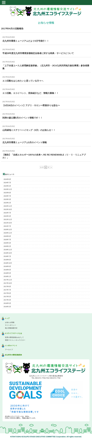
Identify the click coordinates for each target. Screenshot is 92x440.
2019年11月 (8, 250)
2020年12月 (8, 229)
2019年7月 (7, 256)
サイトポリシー (10, 325)
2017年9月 (7, 286)
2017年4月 (7, 300)
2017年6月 (7, 293)
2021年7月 (7, 226)
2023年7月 (7, 196)
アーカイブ (9, 349)
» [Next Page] (51, 167)
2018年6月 (7, 270)
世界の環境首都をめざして (14, 337)
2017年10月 (8, 283)
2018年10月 (8, 263)
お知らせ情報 (9, 322)
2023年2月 (7, 203)
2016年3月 (7, 306)
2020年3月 (7, 243)
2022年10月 (8, 209)
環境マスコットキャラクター (15, 340)
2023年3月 (7, 199)
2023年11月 (8, 189)
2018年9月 (7, 266)
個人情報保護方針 (11, 328)
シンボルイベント (11, 345)
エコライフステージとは (13, 333)
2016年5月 (7, 303)
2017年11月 (8, 280)
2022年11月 (8, 206)
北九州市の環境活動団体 (13, 355)
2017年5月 (7, 296)
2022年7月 (7, 213)
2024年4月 (7, 186)
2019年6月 (7, 260)
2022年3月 (7, 216)
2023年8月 (7, 193)
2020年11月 (8, 233)
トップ (7, 318)
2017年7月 (7, 290)
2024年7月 (7, 182)
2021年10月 (8, 223)
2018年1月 (7, 276)
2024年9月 (7, 179)
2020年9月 (7, 236)
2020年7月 (7, 239)
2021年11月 (8, 219)
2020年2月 (7, 246)
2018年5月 (7, 273)
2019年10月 (8, 253)
